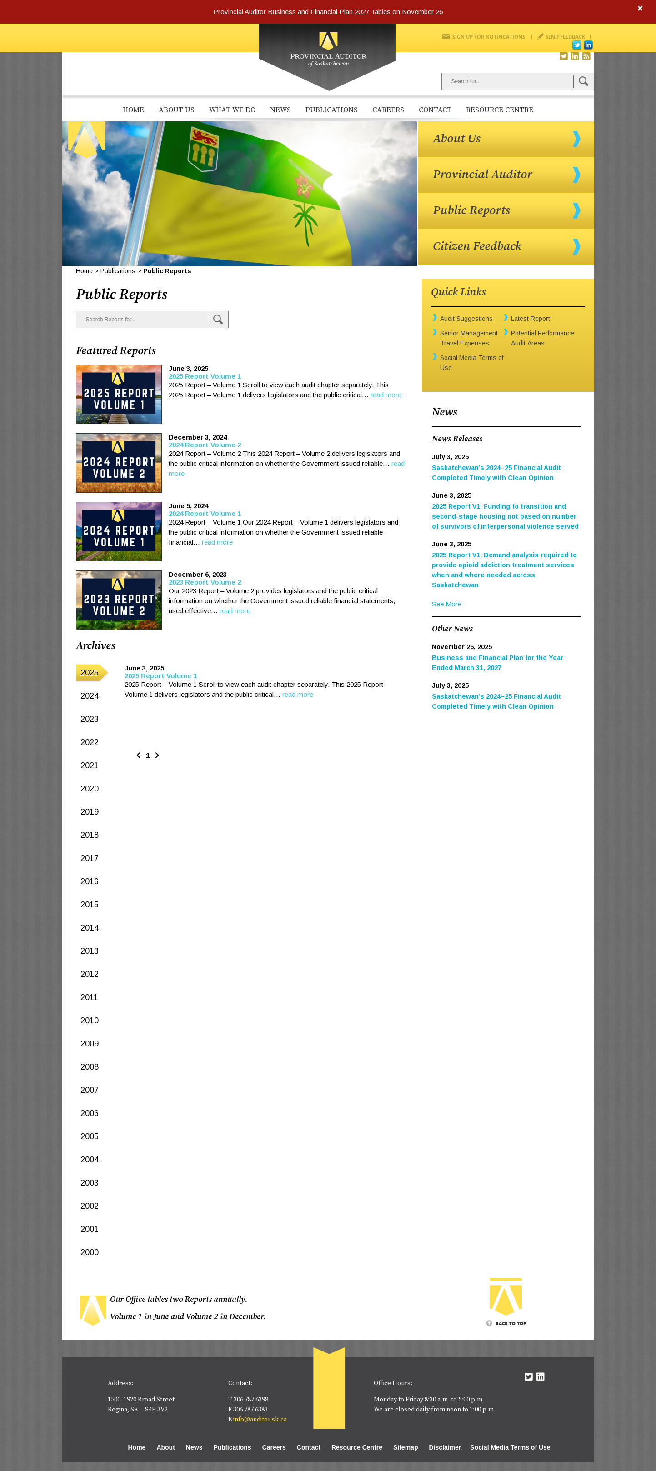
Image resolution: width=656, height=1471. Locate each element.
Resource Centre (499, 110)
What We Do (232, 110)
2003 (89, 1182)
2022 (89, 742)
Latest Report (530, 318)
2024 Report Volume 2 (205, 445)
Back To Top (511, 1323)
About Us (177, 110)
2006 (89, 1113)
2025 (89, 672)
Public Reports (471, 210)
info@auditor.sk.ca (260, 1420)
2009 (89, 1043)
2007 (89, 1090)
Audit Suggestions (466, 318)
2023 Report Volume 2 (205, 582)
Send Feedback (565, 36)
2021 (89, 765)
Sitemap (405, 1447)
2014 (89, 927)
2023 (89, 719)
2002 (89, 1206)
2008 (89, 1066)
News (280, 110)
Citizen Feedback (477, 246)
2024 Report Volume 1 (205, 513)
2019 (89, 811)
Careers (388, 110)
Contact (435, 110)
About (165, 1447)
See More (446, 604)
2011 (89, 997)
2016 (89, 881)
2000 (89, 1252)
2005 (89, 1136)
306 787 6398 (251, 1400)
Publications (331, 110)
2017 (89, 858)
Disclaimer (445, 1447)
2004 (89, 1159)
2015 (89, 904)
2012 (89, 974)
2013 (89, 951)
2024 (89, 695)
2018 (89, 835)
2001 (89, 1229)
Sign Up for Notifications (488, 36)
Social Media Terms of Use (510, 1447)
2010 (89, 1020)
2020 (89, 788)
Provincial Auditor (482, 174)
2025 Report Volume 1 (205, 376)
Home (133, 110)
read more (386, 395)
